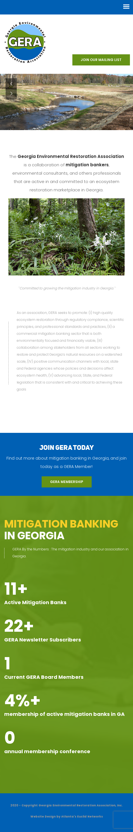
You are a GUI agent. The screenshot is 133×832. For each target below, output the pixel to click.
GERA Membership (66, 481)
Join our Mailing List (101, 59)
